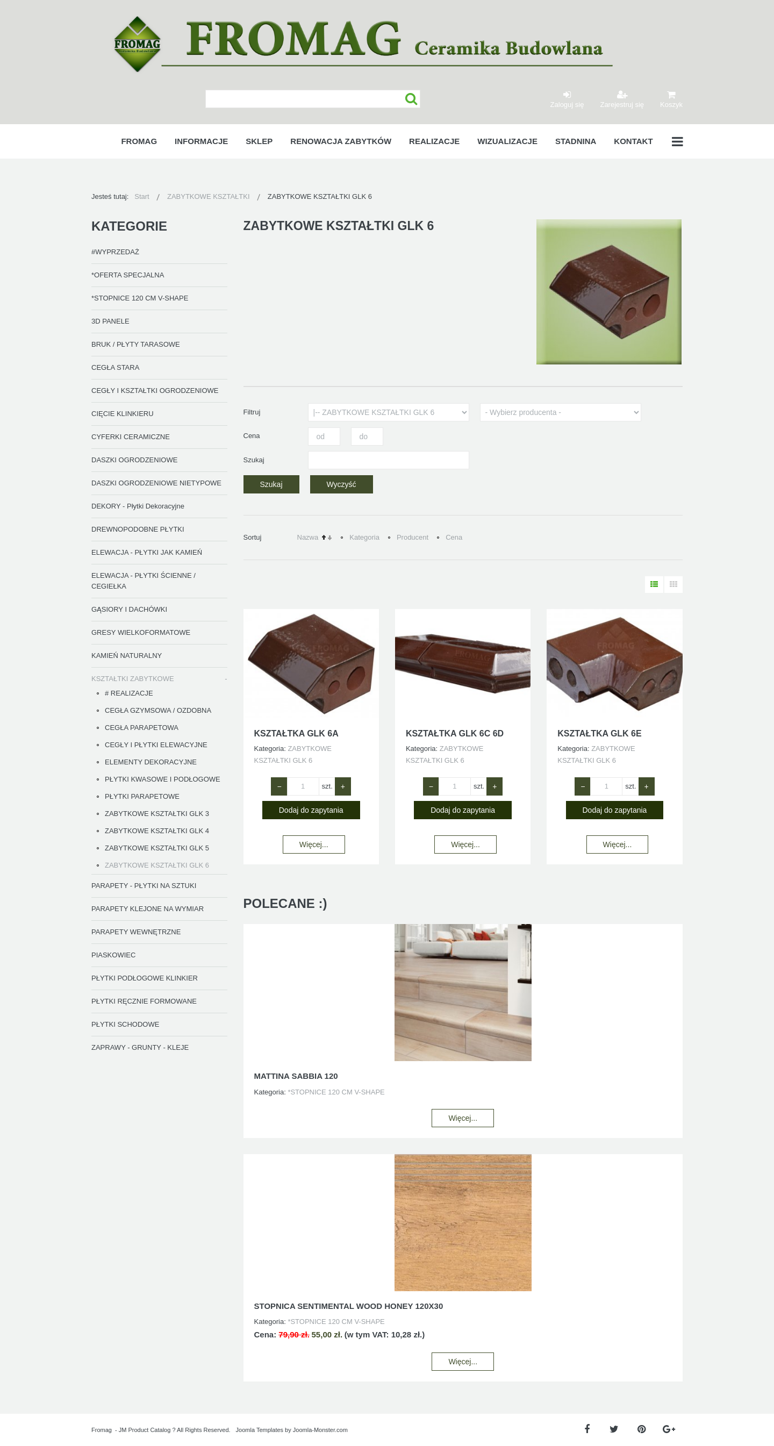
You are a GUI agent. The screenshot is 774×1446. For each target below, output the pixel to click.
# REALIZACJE (129, 693)
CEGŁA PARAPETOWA (141, 728)
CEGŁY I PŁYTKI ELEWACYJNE (156, 745)
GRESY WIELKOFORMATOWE (140, 632)
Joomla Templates (259, 1430)
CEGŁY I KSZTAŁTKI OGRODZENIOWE (154, 390)
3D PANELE (110, 321)
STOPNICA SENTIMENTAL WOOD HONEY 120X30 (348, 1306)
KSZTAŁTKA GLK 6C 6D (455, 733)
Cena (454, 537)
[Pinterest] (641, 1429)
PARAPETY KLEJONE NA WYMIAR (147, 909)
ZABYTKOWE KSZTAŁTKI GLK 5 (157, 848)
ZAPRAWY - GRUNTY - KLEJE (140, 1047)
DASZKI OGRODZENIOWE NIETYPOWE (156, 483)
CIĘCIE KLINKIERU (122, 414)
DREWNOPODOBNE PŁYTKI (137, 529)
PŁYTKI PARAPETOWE (142, 796)
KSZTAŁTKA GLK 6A (296, 733)
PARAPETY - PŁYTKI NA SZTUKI (143, 886)
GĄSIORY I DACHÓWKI (129, 609)
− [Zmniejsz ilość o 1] (279, 786)
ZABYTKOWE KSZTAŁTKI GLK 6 (157, 865)
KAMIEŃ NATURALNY (126, 656)
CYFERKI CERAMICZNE (130, 437)
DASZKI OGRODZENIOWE (134, 460)
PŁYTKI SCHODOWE (125, 1024)
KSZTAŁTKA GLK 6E (599, 733)
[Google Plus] (669, 1429)
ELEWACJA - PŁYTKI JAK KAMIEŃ (146, 552)
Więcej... (313, 844)
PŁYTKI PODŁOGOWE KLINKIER (144, 978)
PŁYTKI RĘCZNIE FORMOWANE (144, 1001)
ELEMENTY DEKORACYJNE (151, 762)
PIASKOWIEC (113, 955)
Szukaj (411, 99)
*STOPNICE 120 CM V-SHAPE (139, 298)
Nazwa (308, 537)
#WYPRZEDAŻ (115, 252)
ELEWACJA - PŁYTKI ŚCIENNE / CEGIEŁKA (143, 580)
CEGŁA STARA (115, 367)
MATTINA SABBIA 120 (296, 1075)
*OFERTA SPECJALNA (127, 275)
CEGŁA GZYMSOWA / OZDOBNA (158, 710)
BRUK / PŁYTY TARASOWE (135, 344)
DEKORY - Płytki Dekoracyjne (137, 506)
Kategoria (364, 537)
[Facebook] (587, 1429)
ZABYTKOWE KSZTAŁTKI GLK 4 (157, 831)
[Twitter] (614, 1429)
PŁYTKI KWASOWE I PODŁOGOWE (162, 779)
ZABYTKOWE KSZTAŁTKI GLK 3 (157, 814)
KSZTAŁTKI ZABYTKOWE (132, 679)
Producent (412, 537)
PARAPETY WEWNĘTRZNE (136, 932)
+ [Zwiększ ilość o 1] (343, 786)
